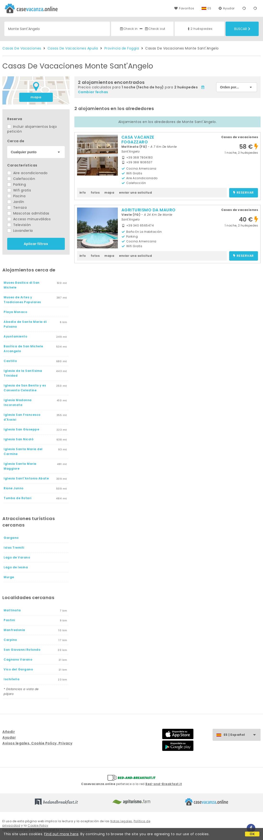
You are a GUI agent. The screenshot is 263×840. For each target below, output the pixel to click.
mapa (35, 97)
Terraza (17, 207)
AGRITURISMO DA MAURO (148, 210)
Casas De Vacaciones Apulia (73, 48)
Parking (16, 184)
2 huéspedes (200, 28)
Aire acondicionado (27, 173)
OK (252, 834)
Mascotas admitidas (28, 213)
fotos (95, 192)
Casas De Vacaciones (21, 48)
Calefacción (21, 178)
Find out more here (61, 834)
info (82, 192)
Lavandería (20, 230)
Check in (129, 28)
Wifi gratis (19, 190)
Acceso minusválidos (29, 219)
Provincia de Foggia (121, 48)
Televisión (19, 224)
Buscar (242, 28)
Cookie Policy (38, 825)
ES (209, 8)
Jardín (15, 201)
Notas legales (121, 821)
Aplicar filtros (36, 243)
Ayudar (227, 8)
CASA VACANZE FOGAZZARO (137, 139)
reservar (243, 192)
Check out (154, 28)
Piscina (16, 196)
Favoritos (184, 8)
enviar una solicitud (135, 192)
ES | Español (242, 735)
